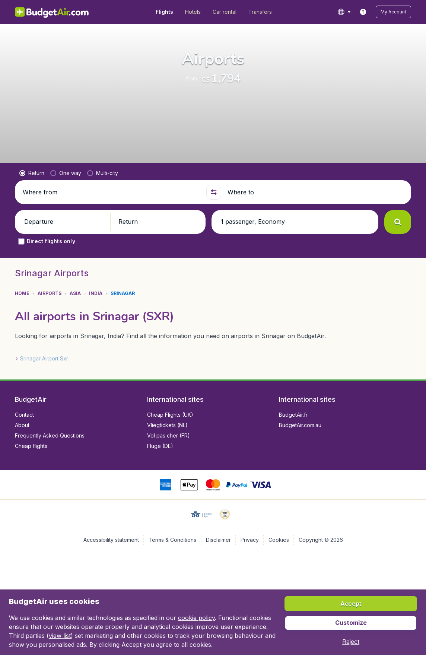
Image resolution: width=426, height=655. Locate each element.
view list (60, 635)
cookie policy (196, 617)
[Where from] (111, 192)
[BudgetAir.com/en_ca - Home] (52, 12)
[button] (393, 12)
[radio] (31, 173)
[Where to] (316, 192)
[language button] (343, 12)
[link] (363, 12)
